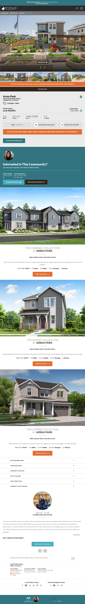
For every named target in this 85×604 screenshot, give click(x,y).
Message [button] (59, 599)
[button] (78, 8)
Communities (4, 13)
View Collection (41, 274)
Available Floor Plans (44, 125)
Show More (76, 535)
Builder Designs (43, 557)
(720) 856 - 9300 (11, 103)
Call (54, 599)
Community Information (14, 140)
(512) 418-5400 (16, 573)
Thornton (22, 13)
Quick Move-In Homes (70, 125)
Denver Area (13, 13)
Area (17, 125)
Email (13, 575)
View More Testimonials (42, 544)
